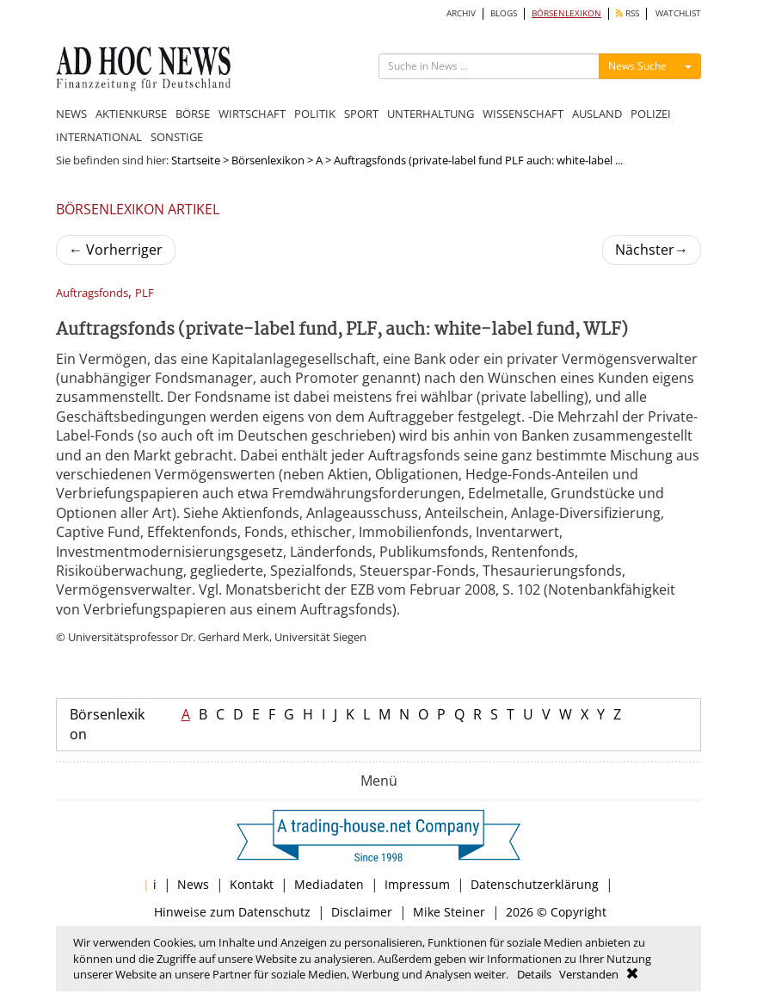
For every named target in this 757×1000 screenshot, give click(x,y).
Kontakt (252, 884)
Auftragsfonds (92, 293)
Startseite (195, 160)
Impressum (417, 884)
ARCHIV (461, 13)
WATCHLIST (678, 13)
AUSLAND (597, 113)
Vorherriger (116, 249)
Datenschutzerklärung (535, 884)
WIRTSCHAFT (252, 113)
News (193, 884)
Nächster (651, 249)
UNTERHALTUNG (430, 113)
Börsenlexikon (268, 160)
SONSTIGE (177, 137)
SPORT (361, 113)
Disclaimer (361, 912)
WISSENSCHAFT (523, 113)
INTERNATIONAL (99, 137)
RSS (627, 13)
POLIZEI (651, 113)
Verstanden (589, 974)
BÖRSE (192, 113)
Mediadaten (329, 884)
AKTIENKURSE (131, 113)
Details (534, 974)
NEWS (71, 113)
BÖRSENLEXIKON (566, 13)
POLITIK (314, 113)
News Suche (637, 66)
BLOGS (503, 13)
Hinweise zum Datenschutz (232, 912)
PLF (144, 293)
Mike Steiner (449, 912)
